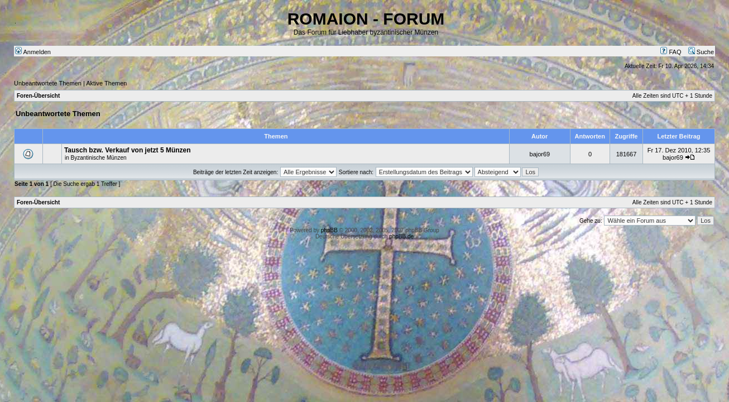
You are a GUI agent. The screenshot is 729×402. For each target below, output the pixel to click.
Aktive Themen (106, 83)
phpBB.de (401, 236)
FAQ (670, 52)
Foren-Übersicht (38, 96)
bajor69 (540, 154)
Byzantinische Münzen (98, 158)
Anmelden (33, 52)
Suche (701, 52)
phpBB (329, 230)
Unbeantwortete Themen (47, 83)
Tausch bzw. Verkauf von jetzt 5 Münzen (127, 150)
